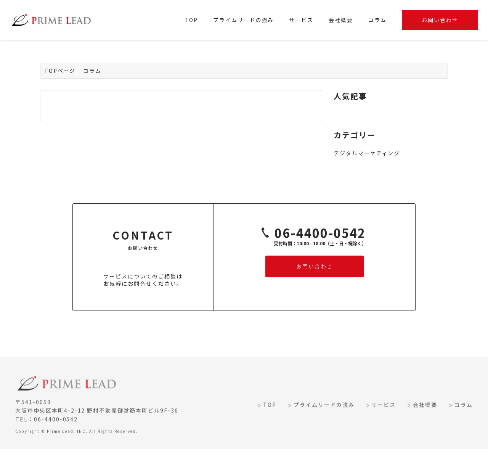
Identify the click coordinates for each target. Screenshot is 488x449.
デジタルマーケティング (367, 153)
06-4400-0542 (310, 233)
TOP (191, 20)
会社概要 (341, 20)
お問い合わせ (440, 20)
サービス (301, 20)
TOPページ (60, 70)
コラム (377, 20)
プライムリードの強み (243, 20)
